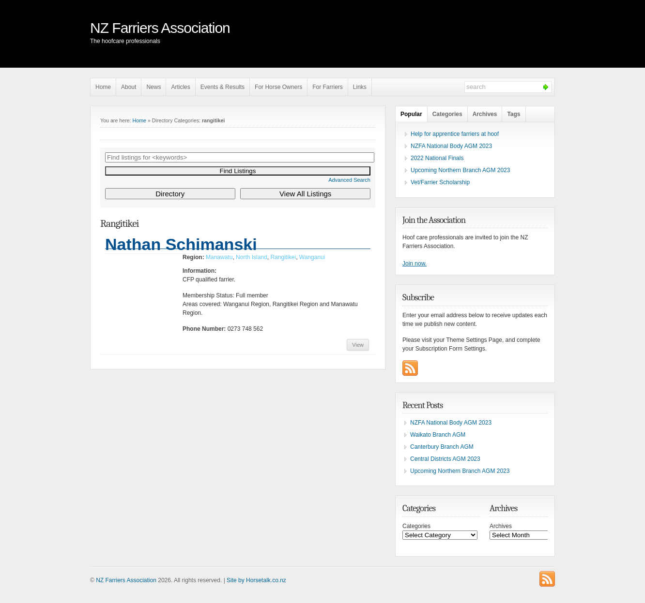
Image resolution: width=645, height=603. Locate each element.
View (358, 345)
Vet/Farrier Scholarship (440, 182)
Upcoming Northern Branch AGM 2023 (460, 170)
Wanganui (312, 257)
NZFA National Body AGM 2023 (451, 146)
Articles (180, 87)
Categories (447, 114)
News (153, 87)
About (128, 87)
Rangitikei (283, 257)
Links (360, 87)
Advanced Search (349, 180)
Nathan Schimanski (181, 244)
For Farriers (327, 87)
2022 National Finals (437, 158)
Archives (485, 114)
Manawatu (219, 257)
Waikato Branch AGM (437, 434)
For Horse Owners (278, 87)
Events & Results (222, 87)
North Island (251, 257)
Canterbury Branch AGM (442, 446)
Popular (411, 114)
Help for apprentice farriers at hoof (455, 134)
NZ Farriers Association (160, 28)
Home (103, 87)
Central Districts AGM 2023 (445, 459)
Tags (513, 114)
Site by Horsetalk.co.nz (256, 580)
